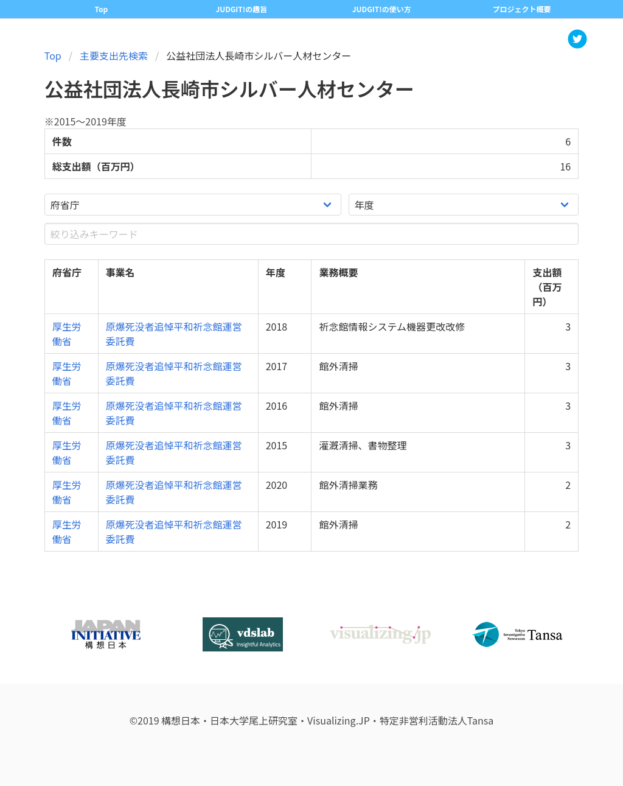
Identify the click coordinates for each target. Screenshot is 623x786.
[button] (577, 39)
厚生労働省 (67, 333)
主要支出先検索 (114, 55)
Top (52, 55)
